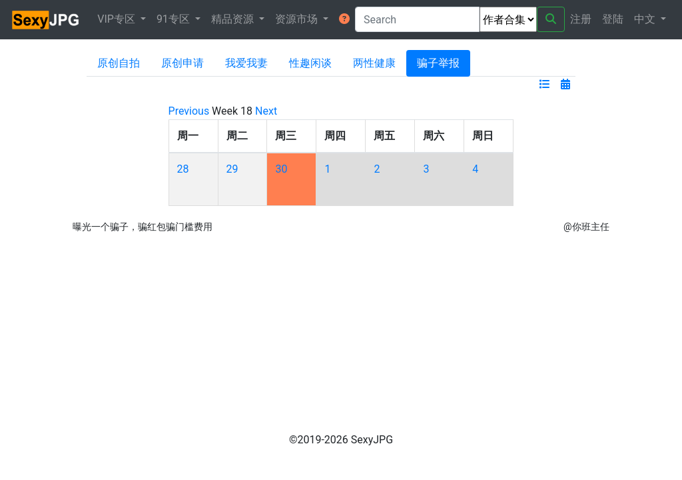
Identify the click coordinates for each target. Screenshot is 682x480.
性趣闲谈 (310, 63)
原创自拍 (118, 63)
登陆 (612, 19)
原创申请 (182, 63)
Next (266, 111)
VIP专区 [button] (117, 19)
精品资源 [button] (233, 19)
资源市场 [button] (297, 19)
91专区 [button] (174, 19)
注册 (580, 19)
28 (183, 169)
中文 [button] (646, 19)
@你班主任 (586, 226)
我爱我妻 (246, 63)
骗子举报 (438, 63)
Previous (189, 111)
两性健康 (374, 63)
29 (232, 169)
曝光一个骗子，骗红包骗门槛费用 (142, 226)
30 (281, 169)
